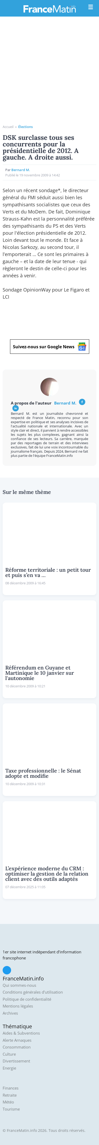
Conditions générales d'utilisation (33, 992)
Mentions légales (18, 1006)
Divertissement (16, 1061)
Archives (10, 1013)
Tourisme (11, 1109)
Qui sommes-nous (19, 985)
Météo (8, 1102)
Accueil (8, 126)
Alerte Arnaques (17, 1040)
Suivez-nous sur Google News (49, 346)
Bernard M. (20, 169)
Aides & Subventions (21, 1033)
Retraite (10, 1095)
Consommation (17, 1047)
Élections (25, 126)
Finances (10, 1088)
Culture (9, 1054)
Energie (9, 1068)
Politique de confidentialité (27, 999)
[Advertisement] (49, 72)
